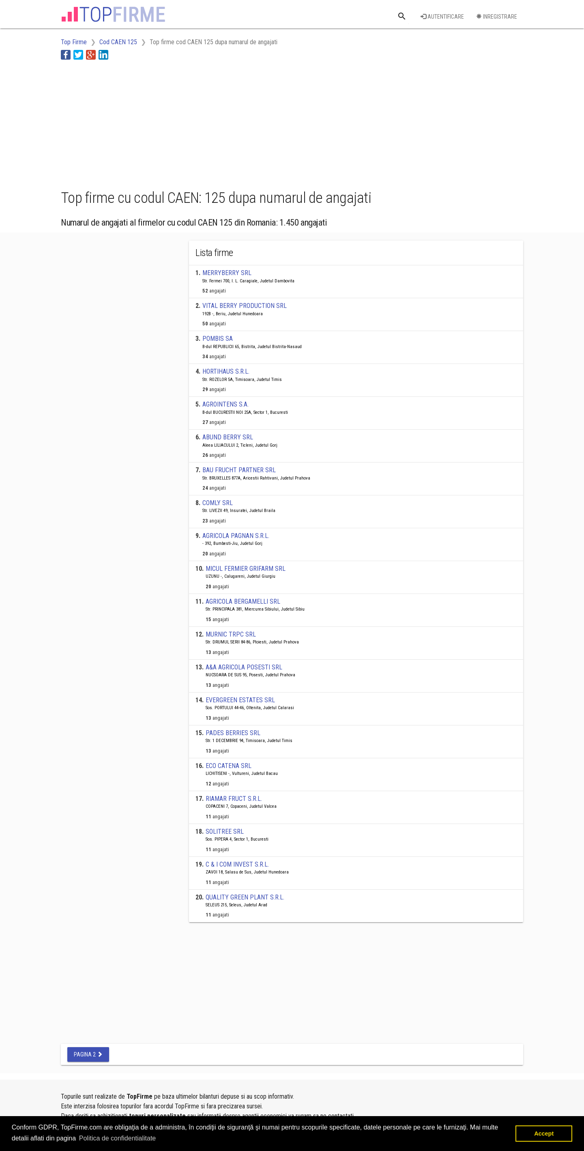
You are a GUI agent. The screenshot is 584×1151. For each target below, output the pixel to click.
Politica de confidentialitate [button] (117, 1138)
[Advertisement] (208, 123)
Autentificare (442, 16)
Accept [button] (544, 1133)
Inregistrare (496, 16)
